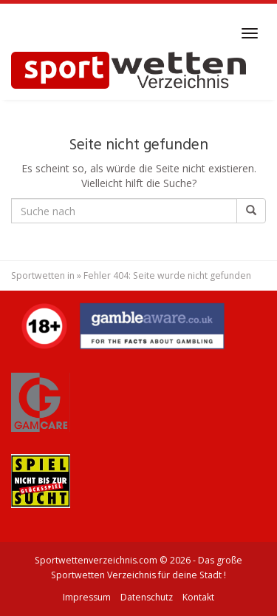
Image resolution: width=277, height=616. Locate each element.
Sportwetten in (43, 275)
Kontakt (198, 597)
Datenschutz (146, 597)
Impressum (87, 597)
